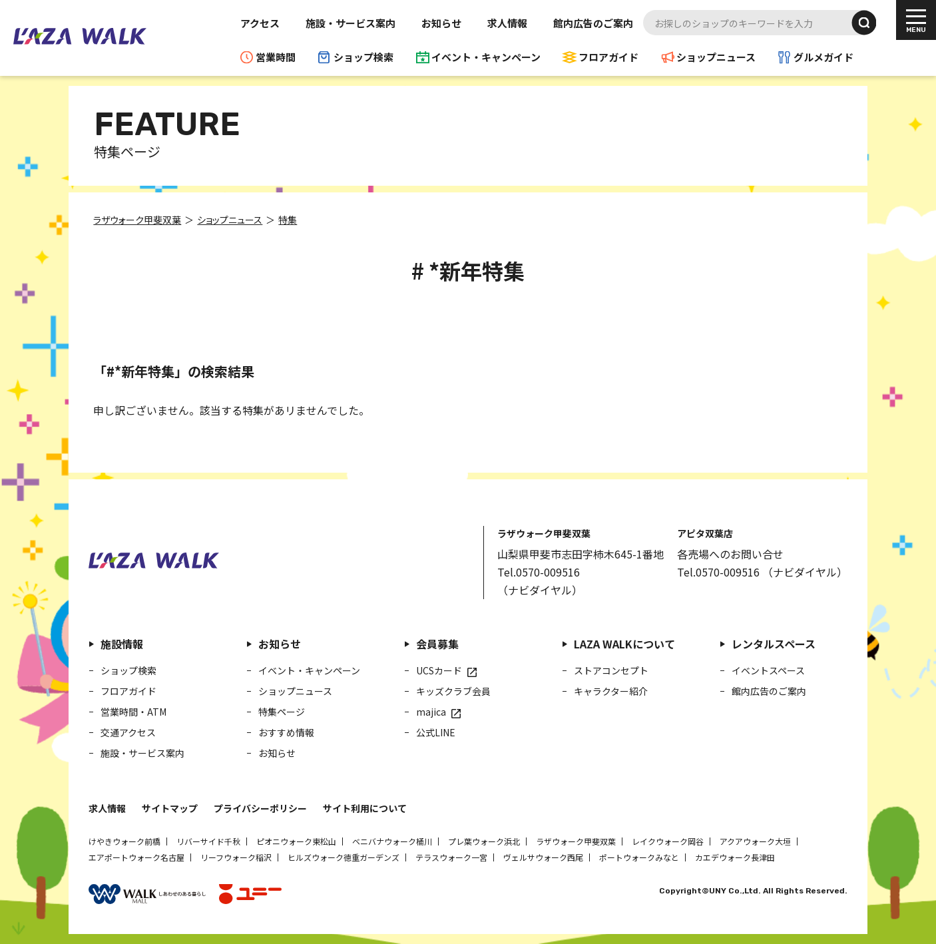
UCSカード (439, 670)
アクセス (260, 23)
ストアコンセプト (611, 670)
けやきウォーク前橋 (124, 841)
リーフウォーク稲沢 (236, 857)
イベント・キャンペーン (486, 57)
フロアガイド (608, 57)
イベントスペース (768, 670)
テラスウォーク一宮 (451, 857)
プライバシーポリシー (260, 808)
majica (431, 711)
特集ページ (281, 711)
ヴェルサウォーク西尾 (543, 857)
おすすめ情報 (286, 732)
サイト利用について (365, 808)
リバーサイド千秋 (208, 841)
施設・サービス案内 (350, 23)
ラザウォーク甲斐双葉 (576, 841)
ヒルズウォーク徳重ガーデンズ (343, 857)
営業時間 (276, 57)
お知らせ (441, 23)
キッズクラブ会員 (453, 691)
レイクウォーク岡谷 (668, 841)
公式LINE (435, 732)
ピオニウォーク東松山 (296, 841)
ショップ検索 (363, 57)
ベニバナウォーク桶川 (392, 841)
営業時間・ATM (133, 711)
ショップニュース (716, 57)
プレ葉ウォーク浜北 (484, 841)
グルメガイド (823, 57)
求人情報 (507, 23)
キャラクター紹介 (611, 691)
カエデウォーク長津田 (735, 857)
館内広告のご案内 (593, 23)
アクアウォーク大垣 (755, 841)
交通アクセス (128, 732)
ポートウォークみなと (639, 857)
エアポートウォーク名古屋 (136, 857)
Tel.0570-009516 (538, 572)
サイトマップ (170, 808)
